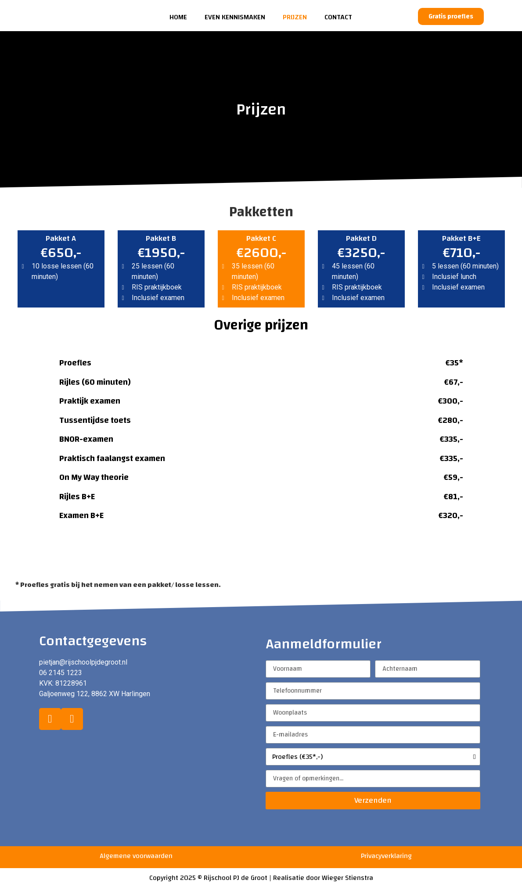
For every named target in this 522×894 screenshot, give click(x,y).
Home (178, 17)
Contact (338, 17)
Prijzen (295, 17)
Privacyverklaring (386, 855)
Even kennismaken (235, 17)
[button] (451, 16)
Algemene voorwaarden (136, 855)
